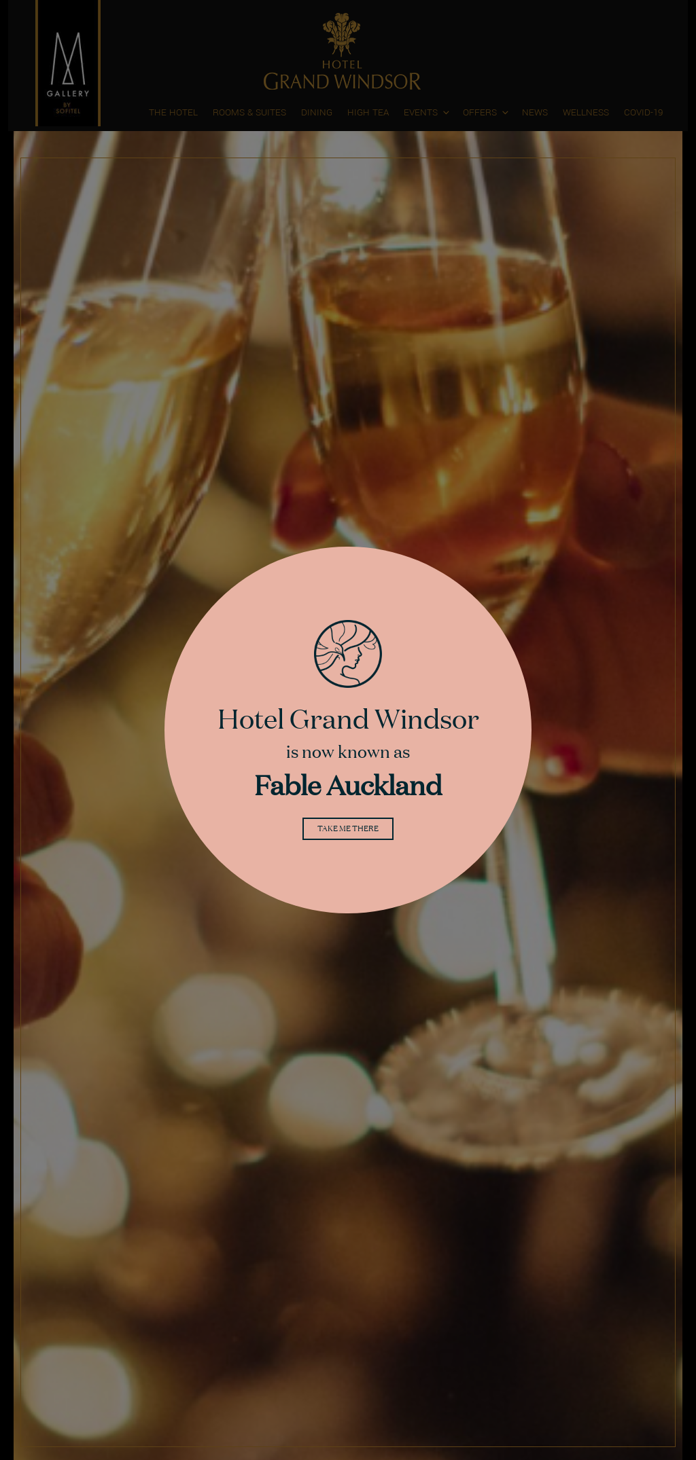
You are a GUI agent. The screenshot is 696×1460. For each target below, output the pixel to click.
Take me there (348, 830)
